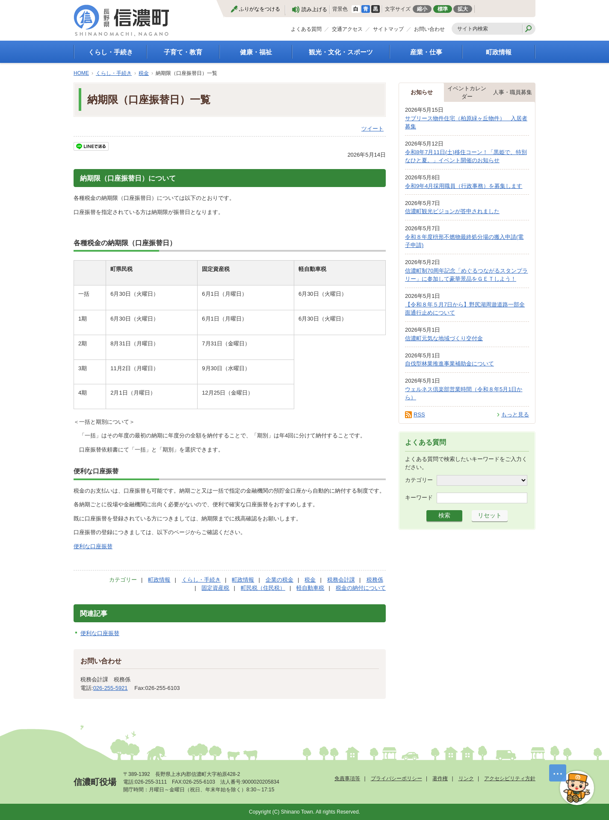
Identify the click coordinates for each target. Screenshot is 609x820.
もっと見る (515, 414)
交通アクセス (347, 29)
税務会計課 (341, 579)
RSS (419, 414)
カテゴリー (419, 479)
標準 (443, 9)
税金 (144, 73)
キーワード (419, 497)
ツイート (372, 128)
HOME (81, 73)
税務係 (375, 579)
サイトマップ (388, 29)
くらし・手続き (110, 52)
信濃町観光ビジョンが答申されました (452, 211)
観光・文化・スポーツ (341, 52)
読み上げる (314, 9)
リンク (466, 778)
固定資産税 (215, 588)
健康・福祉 (256, 52)
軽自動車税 (310, 588)
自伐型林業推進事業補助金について (449, 363)
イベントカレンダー (466, 92)
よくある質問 (306, 29)
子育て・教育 (183, 52)
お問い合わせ (429, 29)
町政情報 (498, 52)
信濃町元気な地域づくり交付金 (444, 338)
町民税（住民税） (263, 588)
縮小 (422, 9)
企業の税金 (279, 579)
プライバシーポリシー (396, 778)
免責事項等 (347, 778)
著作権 (440, 778)
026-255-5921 (110, 688)
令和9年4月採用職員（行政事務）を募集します (463, 186)
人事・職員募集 (512, 92)
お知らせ (422, 92)
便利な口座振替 (93, 546)
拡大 (463, 9)
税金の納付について (361, 588)
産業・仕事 (426, 52)
